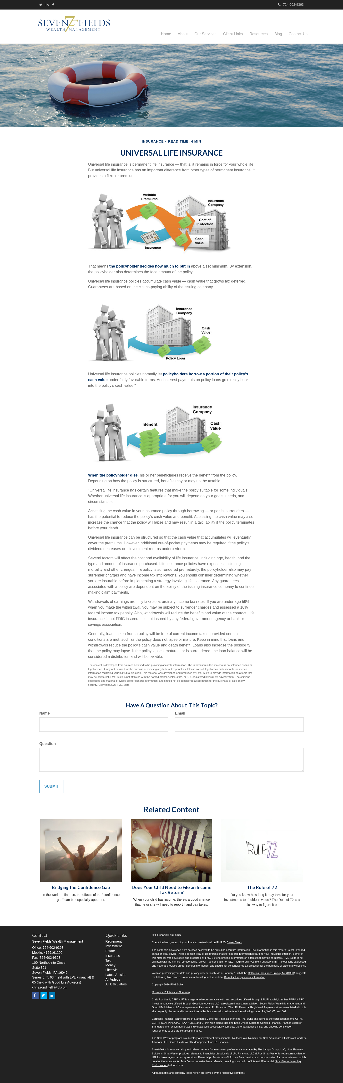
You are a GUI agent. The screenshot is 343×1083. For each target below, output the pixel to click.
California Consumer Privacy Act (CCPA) (271, 973)
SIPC (302, 999)
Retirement (114, 941)
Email (180, 713)
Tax (108, 960)
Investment (114, 946)
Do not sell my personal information (244, 977)
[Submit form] (51, 786)
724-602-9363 (291, 4)
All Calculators (116, 984)
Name (44, 713)
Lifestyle (112, 970)
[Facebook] (53, 4)
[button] (182, 26)
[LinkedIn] (47, 4)
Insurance (113, 956)
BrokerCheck (234, 942)
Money (111, 965)
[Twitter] (40, 4)
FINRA (292, 999)
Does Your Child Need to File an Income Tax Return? (172, 890)
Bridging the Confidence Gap (81, 887)
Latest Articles (116, 975)
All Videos (113, 979)
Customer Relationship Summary (171, 992)
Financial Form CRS (169, 935)
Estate (110, 951)
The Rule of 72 (262, 887)
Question (47, 744)
